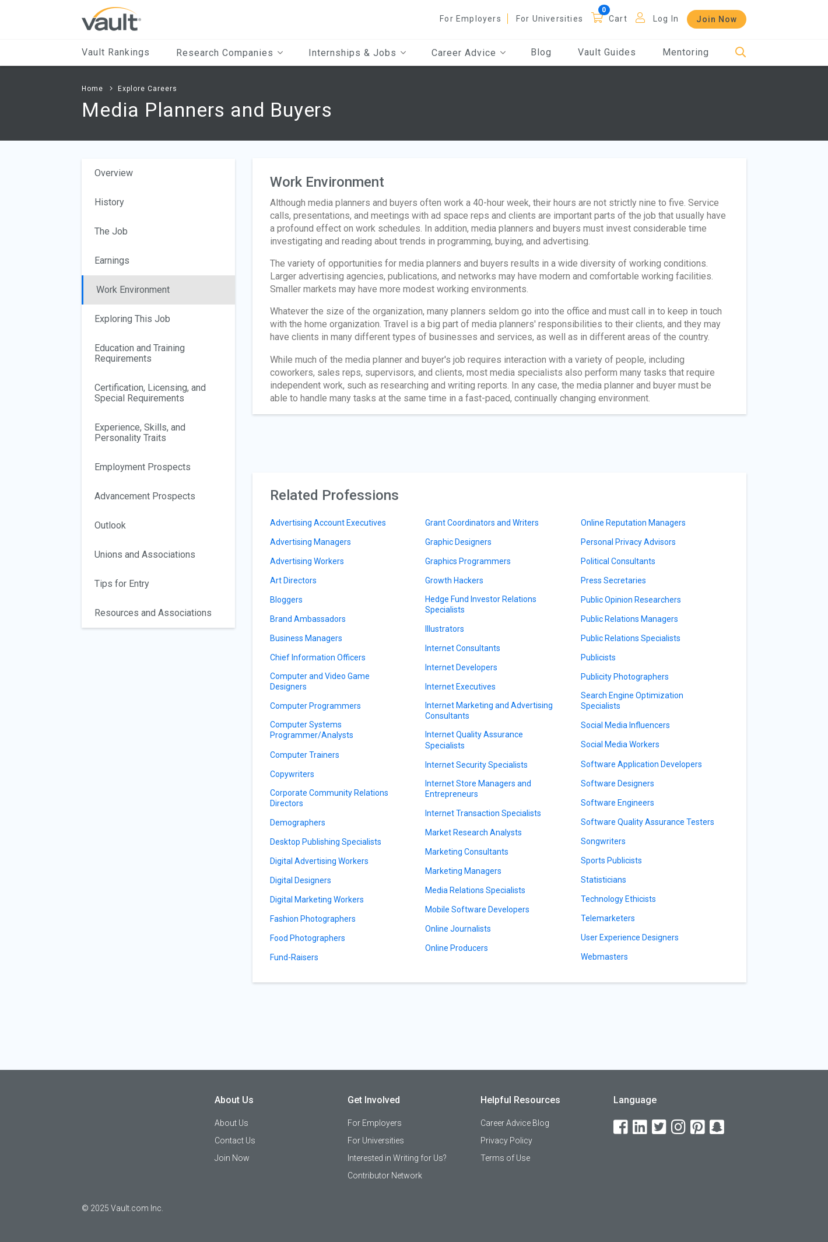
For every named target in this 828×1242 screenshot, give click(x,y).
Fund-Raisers (294, 957)
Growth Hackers (454, 580)
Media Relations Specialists (475, 890)
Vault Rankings (116, 52)
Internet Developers (461, 667)
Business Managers (306, 638)
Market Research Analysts (473, 832)
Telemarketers (608, 918)
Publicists (598, 657)
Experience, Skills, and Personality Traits (139, 432)
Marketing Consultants (466, 851)
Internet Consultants (462, 648)
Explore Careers (147, 89)
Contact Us (235, 1140)
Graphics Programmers (468, 561)
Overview (113, 173)
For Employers (470, 18)
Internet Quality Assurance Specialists (474, 740)
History (109, 202)
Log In (666, 18)
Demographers (297, 822)
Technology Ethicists (618, 899)
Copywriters (292, 774)
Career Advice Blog (514, 1123)
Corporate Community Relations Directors (329, 798)
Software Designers (617, 783)
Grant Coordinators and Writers (482, 522)
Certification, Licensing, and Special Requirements (150, 393)
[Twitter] (660, 1127)
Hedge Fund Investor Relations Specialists (480, 604)
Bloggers (286, 599)
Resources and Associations (153, 612)
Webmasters (604, 956)
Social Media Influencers (625, 725)
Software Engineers (617, 802)
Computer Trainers (304, 755)
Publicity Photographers (625, 676)
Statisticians (603, 879)
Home (92, 89)
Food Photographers (307, 938)
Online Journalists (458, 928)
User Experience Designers (630, 937)
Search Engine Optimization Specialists (632, 701)
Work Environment (133, 289)
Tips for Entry (121, 583)
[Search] (740, 52)
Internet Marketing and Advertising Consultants (489, 710)
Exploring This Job (132, 318)
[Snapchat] (718, 1127)
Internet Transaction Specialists (483, 813)
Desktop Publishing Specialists (325, 841)
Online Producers (456, 948)
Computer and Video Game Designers (320, 681)
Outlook (110, 525)
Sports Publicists (611, 860)
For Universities (549, 18)
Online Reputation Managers (633, 522)
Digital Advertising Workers (319, 861)
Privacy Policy (506, 1140)
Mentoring (685, 52)
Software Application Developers (641, 764)
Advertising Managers (310, 542)
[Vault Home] (111, 18)
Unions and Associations (144, 554)
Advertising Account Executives (328, 522)
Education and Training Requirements (139, 353)
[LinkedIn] (641, 1127)
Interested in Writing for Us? (397, 1158)
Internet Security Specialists (476, 764)
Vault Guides (607, 52)
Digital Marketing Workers (317, 899)
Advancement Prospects (144, 496)
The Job (111, 231)
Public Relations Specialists (630, 638)
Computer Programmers (315, 706)
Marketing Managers (463, 871)
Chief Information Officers (318, 657)
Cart (618, 18)
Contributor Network (385, 1175)
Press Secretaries (613, 580)
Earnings (111, 260)
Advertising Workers (307, 561)
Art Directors (293, 580)
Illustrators (444, 629)
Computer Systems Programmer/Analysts (311, 730)
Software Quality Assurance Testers (647, 822)
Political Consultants (618, 561)
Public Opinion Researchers (631, 599)
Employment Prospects (142, 467)
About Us (231, 1123)
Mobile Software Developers (477, 909)
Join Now (716, 19)
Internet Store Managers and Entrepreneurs (478, 789)
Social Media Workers (620, 744)
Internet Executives (460, 686)
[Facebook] (621, 1127)
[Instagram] (679, 1127)
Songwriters (603, 841)
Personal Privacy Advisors (628, 542)
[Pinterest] (698, 1127)
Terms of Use (505, 1158)
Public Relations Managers (629, 619)
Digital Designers (300, 880)
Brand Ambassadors (308, 619)
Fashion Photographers (313, 918)
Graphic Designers (458, 542)
